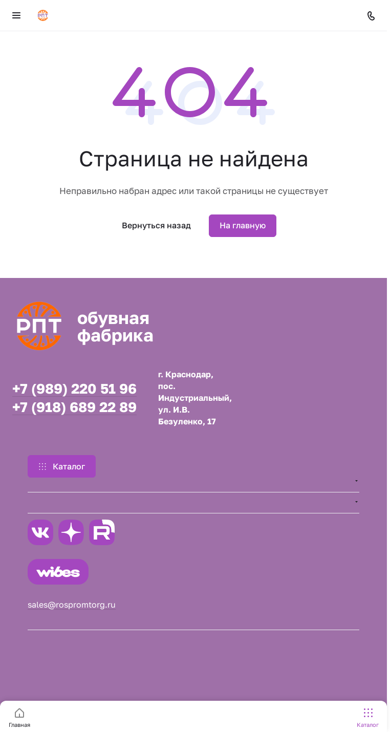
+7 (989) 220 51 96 (74, 389)
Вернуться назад (156, 225)
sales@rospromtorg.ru (72, 604)
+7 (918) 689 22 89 (74, 407)
